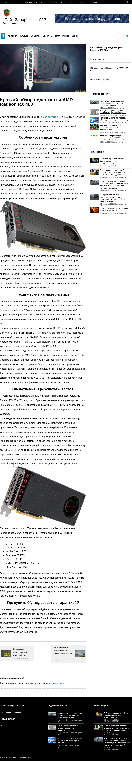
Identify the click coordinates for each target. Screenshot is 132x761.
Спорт (62, 2)
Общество (52, 2)
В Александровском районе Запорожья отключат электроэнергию (112, 161)
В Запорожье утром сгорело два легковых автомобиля (114, 209)
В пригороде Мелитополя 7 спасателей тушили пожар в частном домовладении (112, 172)
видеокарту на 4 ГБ (51, 117)
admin (101, 60)
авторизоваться (55, 683)
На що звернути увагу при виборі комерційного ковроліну (113, 111)
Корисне (93, 2)
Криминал (28, 2)
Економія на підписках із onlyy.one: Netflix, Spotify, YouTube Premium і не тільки (112, 137)
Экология (73, 2)
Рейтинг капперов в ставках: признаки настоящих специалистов (112, 127)
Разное (83, 2)
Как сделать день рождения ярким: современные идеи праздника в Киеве (112, 103)
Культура (40, 2)
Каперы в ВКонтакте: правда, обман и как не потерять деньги (114, 119)
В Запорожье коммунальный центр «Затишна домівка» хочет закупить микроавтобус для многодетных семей (114, 184)
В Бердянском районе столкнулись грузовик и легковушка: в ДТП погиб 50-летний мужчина (112, 198)
